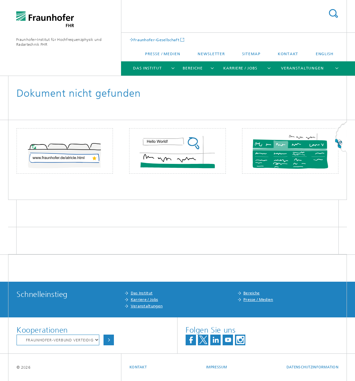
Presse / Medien (162, 54)
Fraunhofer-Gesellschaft (156, 40)
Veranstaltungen (302, 68)
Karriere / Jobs (240, 68)
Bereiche (192, 68)
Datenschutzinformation (312, 367)
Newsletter (211, 54)
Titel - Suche (333, 13)
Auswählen (109, 340)
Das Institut (147, 68)
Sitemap (251, 54)
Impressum (216, 367)
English (325, 54)
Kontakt (288, 54)
